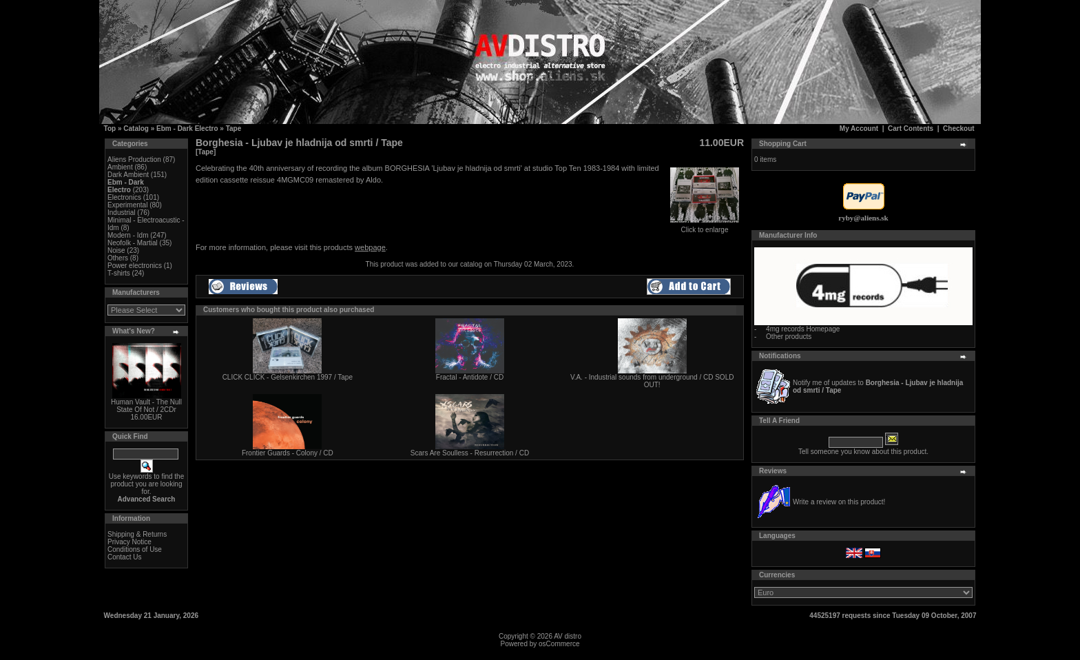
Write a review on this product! (839, 502)
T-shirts (118, 273)
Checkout (959, 128)
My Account (859, 128)
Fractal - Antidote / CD (469, 377)
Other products (788, 336)
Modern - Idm (127, 235)
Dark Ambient (128, 174)
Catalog (136, 128)
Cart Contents (910, 128)
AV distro (567, 636)
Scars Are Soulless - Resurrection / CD (470, 453)
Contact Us (124, 557)
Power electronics (134, 265)
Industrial (121, 212)
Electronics (124, 197)
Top (110, 128)
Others (117, 258)
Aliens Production (134, 159)
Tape (234, 128)
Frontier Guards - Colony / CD (287, 453)
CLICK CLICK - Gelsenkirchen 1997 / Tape (287, 377)
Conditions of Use (134, 549)
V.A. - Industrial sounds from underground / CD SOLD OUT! (652, 381)
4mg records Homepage (803, 329)
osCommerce (559, 644)
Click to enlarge (704, 227)
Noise (116, 250)
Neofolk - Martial (132, 243)
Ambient (120, 167)
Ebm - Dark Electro (187, 128)
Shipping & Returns (137, 534)
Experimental (127, 205)
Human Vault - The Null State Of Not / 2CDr (146, 405)
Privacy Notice (129, 542)
